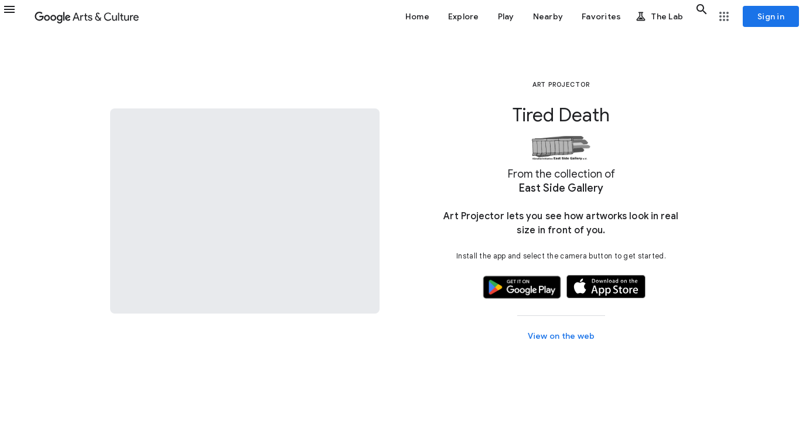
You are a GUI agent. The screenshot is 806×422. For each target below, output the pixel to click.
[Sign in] (771, 16)
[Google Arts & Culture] (87, 16)
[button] (16, 16)
